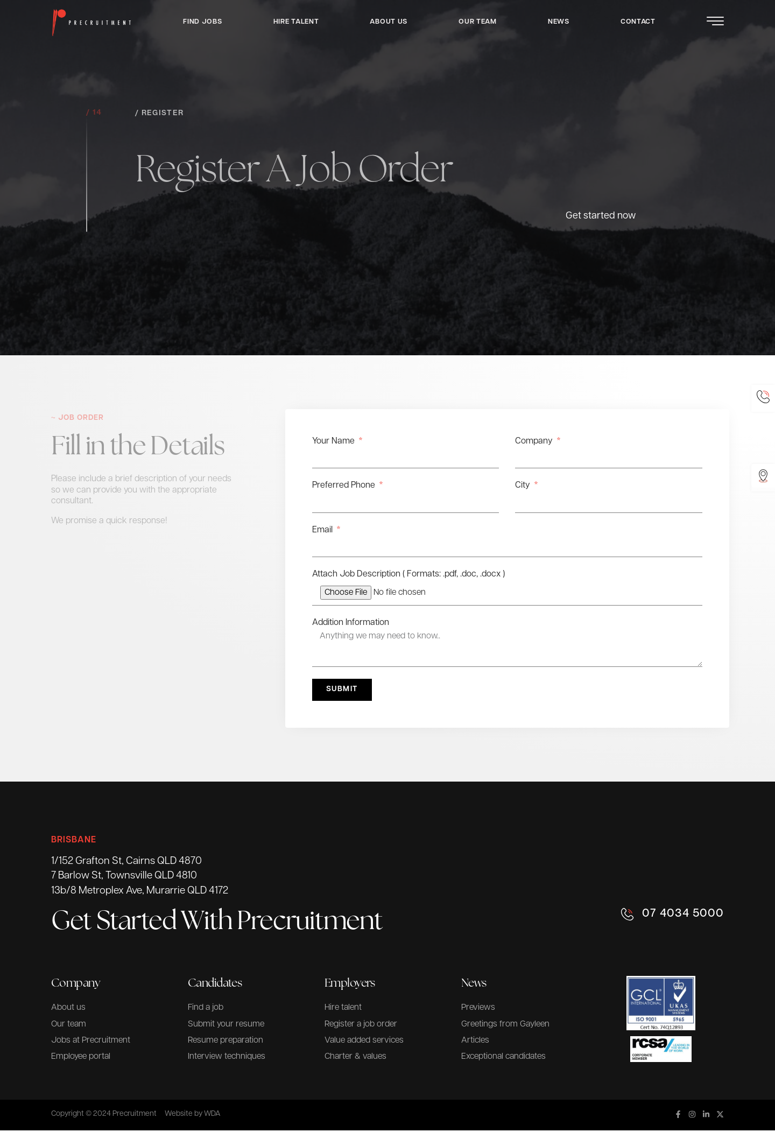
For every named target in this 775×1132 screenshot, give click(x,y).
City (523, 485)
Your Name (334, 441)
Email (323, 530)
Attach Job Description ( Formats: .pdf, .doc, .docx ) (408, 574)
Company (535, 441)
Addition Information (350, 622)
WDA (212, 1116)
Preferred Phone (344, 485)
